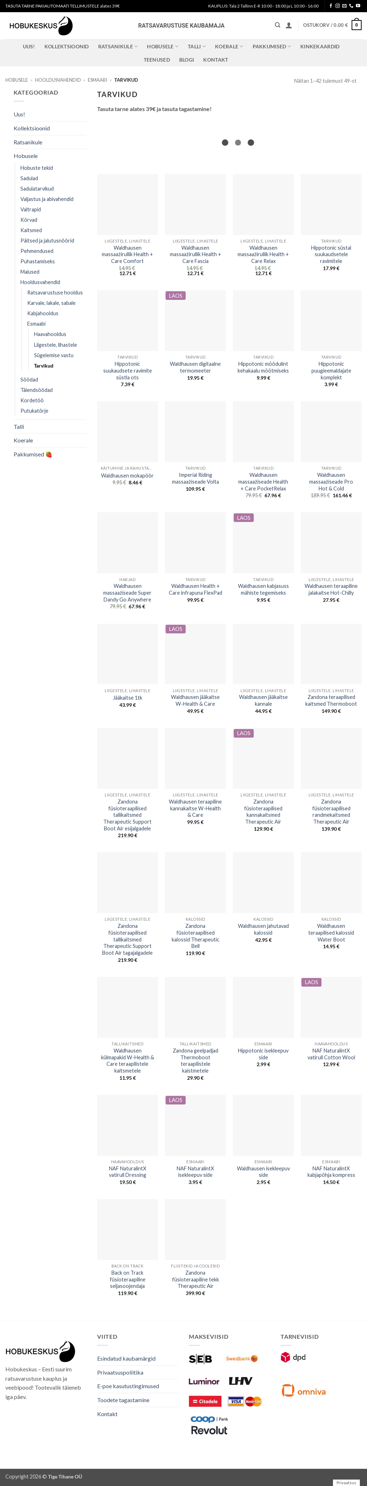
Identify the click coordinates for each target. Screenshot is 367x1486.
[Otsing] (277, 25)
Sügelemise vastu (53, 355)
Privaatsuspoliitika (120, 1372)
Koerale (229, 46)
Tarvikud (43, 366)
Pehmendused (36, 251)
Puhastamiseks (37, 261)
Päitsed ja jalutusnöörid (47, 241)
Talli (197, 46)
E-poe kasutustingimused (128, 1385)
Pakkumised (272, 46)
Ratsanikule (118, 46)
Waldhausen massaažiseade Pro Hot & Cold (331, 481)
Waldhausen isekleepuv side (263, 1171)
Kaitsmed (31, 230)
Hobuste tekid (36, 168)
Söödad (29, 380)
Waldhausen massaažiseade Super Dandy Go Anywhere (127, 592)
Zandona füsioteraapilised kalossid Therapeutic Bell (195, 936)
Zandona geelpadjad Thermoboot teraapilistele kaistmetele (195, 1061)
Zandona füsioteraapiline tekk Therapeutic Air (195, 1279)
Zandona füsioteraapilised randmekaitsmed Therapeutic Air (331, 812)
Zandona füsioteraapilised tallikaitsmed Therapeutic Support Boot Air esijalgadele (127, 815)
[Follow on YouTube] (358, 6)
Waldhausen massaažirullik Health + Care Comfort (127, 254)
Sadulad (29, 178)
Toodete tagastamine (123, 1399)
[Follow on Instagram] (337, 6)
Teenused (157, 60)
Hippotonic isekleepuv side (263, 1054)
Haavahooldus (50, 334)
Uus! (29, 46)
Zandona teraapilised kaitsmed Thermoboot (331, 700)
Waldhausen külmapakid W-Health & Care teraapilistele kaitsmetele (127, 1061)
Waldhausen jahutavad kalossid (263, 929)
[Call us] (351, 6)
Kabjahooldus (42, 313)
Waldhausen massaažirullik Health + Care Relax (263, 254)
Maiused (29, 272)
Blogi (186, 60)
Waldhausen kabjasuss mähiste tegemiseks (263, 589)
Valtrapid (30, 209)
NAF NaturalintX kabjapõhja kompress (331, 1171)
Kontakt (215, 60)
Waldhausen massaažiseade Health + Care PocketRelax (263, 481)
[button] (288, 25)
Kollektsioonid (66, 46)
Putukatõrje (34, 411)
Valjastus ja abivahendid (46, 199)
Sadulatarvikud (37, 189)
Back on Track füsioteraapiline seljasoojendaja (128, 1279)
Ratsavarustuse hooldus (55, 292)
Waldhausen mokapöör (127, 476)
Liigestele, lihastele (55, 345)
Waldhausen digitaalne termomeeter (195, 367)
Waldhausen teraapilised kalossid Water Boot (331, 932)
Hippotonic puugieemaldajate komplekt (331, 370)
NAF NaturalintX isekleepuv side (195, 1171)
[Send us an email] (344, 6)
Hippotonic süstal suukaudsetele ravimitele (331, 254)
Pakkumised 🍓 (33, 454)
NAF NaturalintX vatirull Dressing (127, 1171)
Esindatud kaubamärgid (126, 1358)
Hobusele (162, 46)
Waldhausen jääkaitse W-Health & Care (195, 700)
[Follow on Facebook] (331, 6)
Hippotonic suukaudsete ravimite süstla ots (127, 370)
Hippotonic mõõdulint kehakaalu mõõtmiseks (263, 367)
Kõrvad (28, 220)
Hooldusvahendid (58, 80)
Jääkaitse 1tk (127, 698)
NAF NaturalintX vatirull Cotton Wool (331, 1054)
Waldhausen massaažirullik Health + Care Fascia (195, 254)
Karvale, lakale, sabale (51, 303)
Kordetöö (32, 400)
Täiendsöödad (36, 390)
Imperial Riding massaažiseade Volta (195, 478)
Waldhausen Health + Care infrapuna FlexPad (195, 589)
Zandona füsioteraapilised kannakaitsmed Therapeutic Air (263, 812)
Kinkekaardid (319, 46)
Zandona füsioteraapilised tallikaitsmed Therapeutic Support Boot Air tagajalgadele (127, 939)
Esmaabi (97, 80)
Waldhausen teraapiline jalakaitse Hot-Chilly (331, 589)
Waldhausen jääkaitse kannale (263, 700)
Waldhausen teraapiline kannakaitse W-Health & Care (195, 808)
